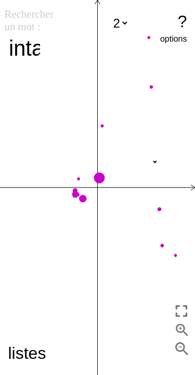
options (173, 38)
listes (27, 353)
